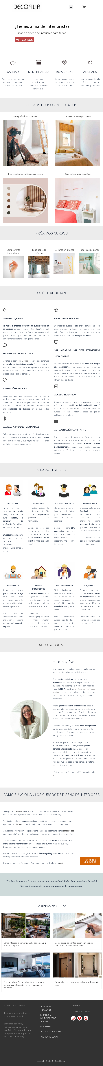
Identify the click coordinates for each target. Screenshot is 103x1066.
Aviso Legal (46, 1026)
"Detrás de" (26, 361)
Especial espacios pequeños (78, 116)
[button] (71, 7)
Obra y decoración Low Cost (78, 174)
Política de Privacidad (51, 1031)
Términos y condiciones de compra (48, 1018)
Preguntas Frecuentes (46, 1008)
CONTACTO (76, 1005)
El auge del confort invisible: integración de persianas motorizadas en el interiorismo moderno (23, 985)
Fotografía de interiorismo (25, 116)
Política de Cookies (50, 1036)
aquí (61, 863)
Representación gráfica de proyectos (25, 174)
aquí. (55, 775)
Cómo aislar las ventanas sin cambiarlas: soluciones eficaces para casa (74, 944)
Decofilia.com (60, 1061)
